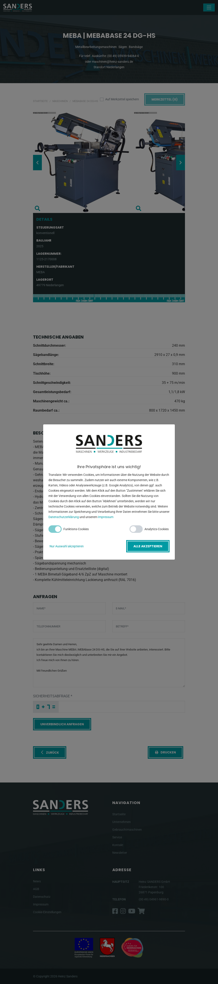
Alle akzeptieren (147, 546)
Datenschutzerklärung (63, 517)
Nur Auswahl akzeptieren (67, 546)
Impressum (105, 517)
